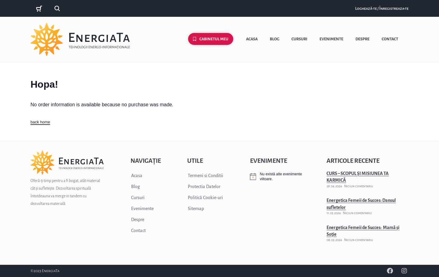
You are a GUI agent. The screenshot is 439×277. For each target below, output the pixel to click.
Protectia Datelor (204, 186)
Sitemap (196, 208)
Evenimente (331, 39)
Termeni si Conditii (205, 175)
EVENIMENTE (268, 160)
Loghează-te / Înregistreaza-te (382, 8)
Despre (362, 39)
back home (40, 121)
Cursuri (299, 39)
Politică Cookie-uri (205, 197)
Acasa (252, 39)
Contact (390, 39)
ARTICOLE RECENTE (353, 160)
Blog (274, 39)
